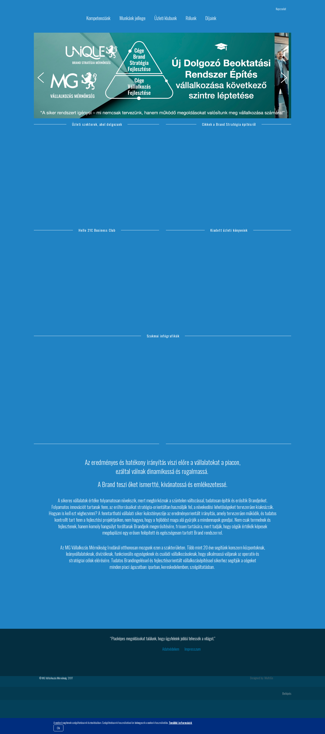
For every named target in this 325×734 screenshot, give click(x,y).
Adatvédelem (170, 683)
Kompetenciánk (98, 17)
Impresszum (193, 683)
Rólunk (191, 17)
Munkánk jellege (132, 17)
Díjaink (210, 17)
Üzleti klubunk (165, 17)
